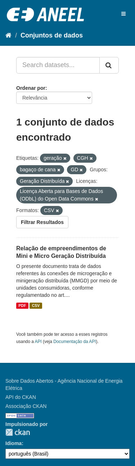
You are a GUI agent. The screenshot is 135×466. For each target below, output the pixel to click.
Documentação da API (74, 341)
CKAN (17, 432)
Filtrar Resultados (42, 222)
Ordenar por (30, 88)
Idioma (13, 443)
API (38, 341)
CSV (36, 305)
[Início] (8, 35)
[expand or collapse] (123, 13)
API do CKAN (20, 397)
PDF (22, 305)
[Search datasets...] (58, 65)
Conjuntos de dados (52, 35)
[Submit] (109, 65)
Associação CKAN (25, 406)
